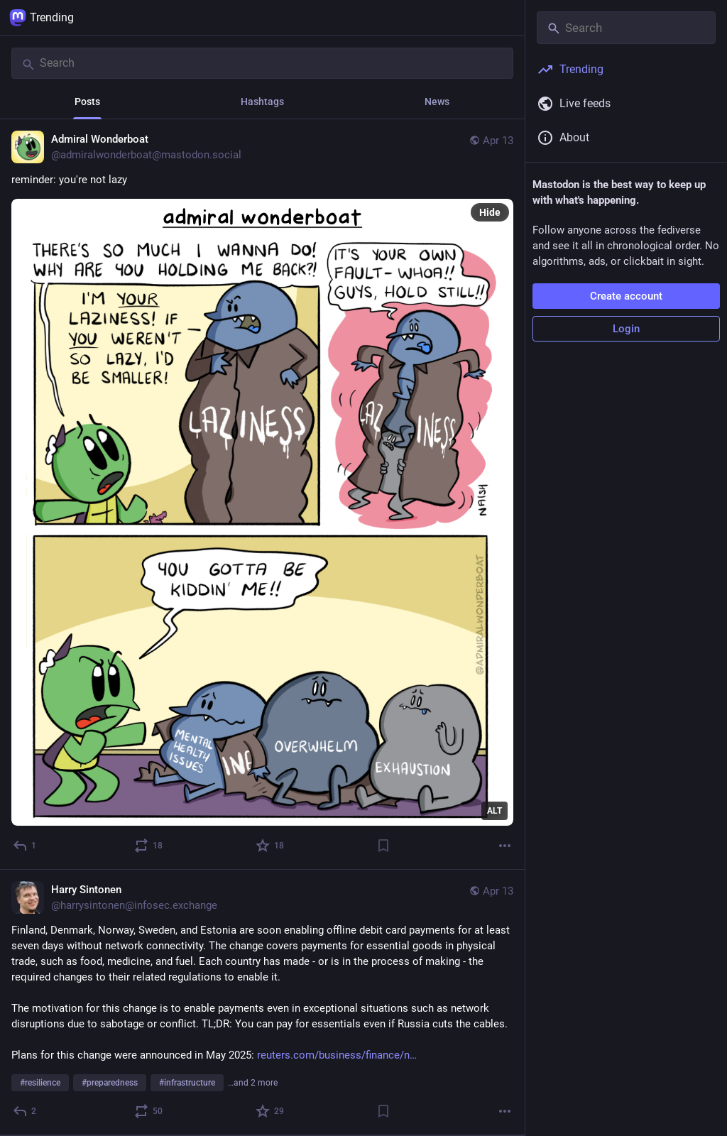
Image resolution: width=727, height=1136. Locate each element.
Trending (41, 17)
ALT (494, 811)
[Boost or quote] (149, 845)
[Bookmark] (383, 845)
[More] (504, 845)
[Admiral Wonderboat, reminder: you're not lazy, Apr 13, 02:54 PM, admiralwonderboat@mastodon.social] (262, 494)
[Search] (262, 63)
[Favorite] (270, 845)
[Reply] (25, 845)
